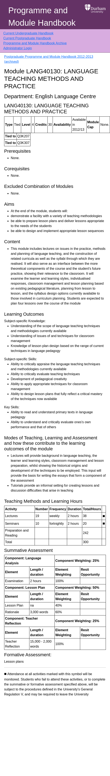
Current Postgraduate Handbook (27, 38)
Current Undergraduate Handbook (28, 33)
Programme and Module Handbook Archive (35, 43)
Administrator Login (17, 48)
